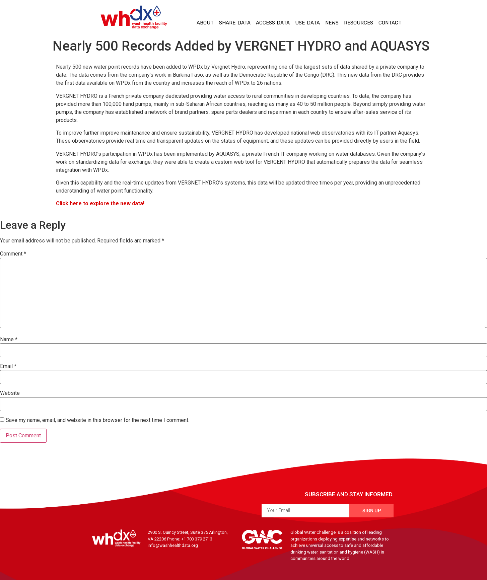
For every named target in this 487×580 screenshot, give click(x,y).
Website (10, 393)
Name (8, 339)
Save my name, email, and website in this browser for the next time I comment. (97, 420)
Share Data (235, 23)
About (205, 23)
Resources (358, 23)
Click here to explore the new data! (100, 203)
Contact (390, 23)
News (332, 23)
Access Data (273, 23)
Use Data (307, 23)
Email (8, 366)
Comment (13, 254)
